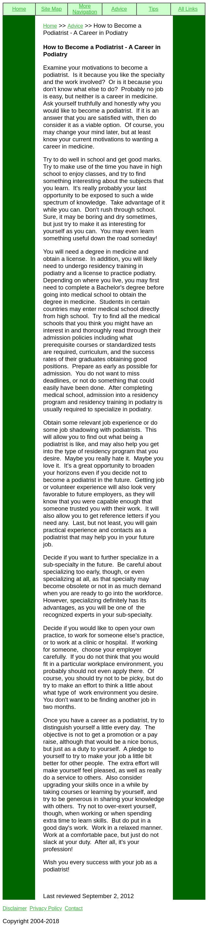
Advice (119, 9)
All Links (188, 9)
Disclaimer (15, 908)
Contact (74, 908)
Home (19, 9)
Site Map (51, 9)
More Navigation (84, 9)
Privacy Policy (46, 908)
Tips (154, 9)
